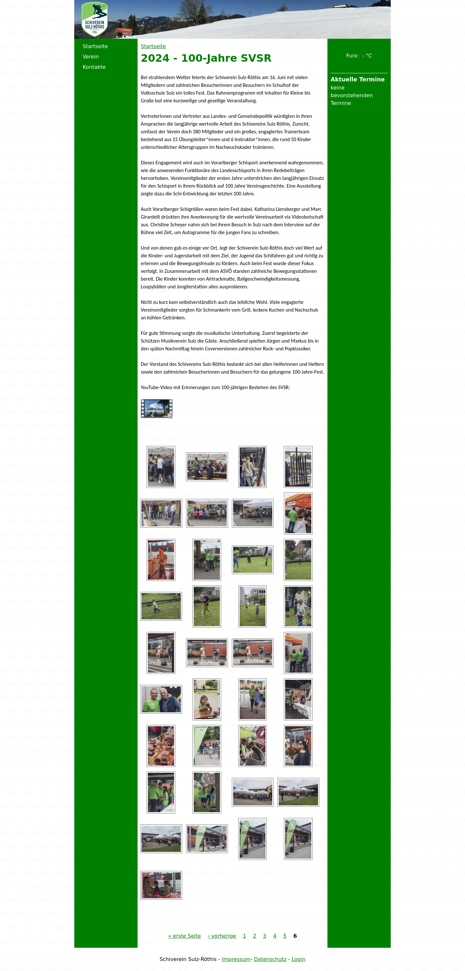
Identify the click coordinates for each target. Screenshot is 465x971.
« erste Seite (184, 936)
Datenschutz (270, 959)
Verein (91, 57)
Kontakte (94, 67)
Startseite (153, 46)
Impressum (236, 959)
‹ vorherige (222, 936)
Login (298, 959)
